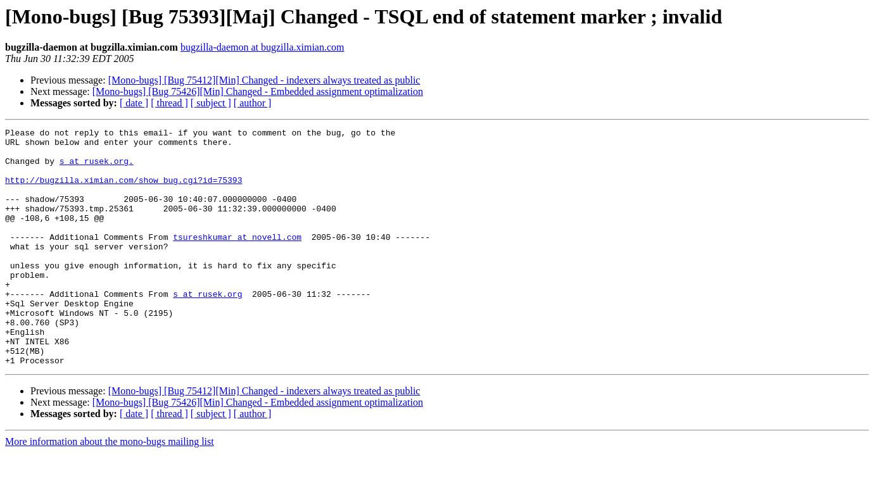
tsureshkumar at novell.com (237, 259)
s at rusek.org (207, 328)
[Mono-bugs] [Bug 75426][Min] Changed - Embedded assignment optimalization (257, 91)
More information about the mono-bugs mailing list (109, 489)
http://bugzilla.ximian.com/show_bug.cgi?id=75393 (123, 191)
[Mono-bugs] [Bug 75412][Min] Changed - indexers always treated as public (264, 80)
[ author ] (253, 102)
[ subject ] (211, 102)
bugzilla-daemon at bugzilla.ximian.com (262, 47)
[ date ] (134, 102)
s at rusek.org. (97, 168)
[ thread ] (169, 102)
